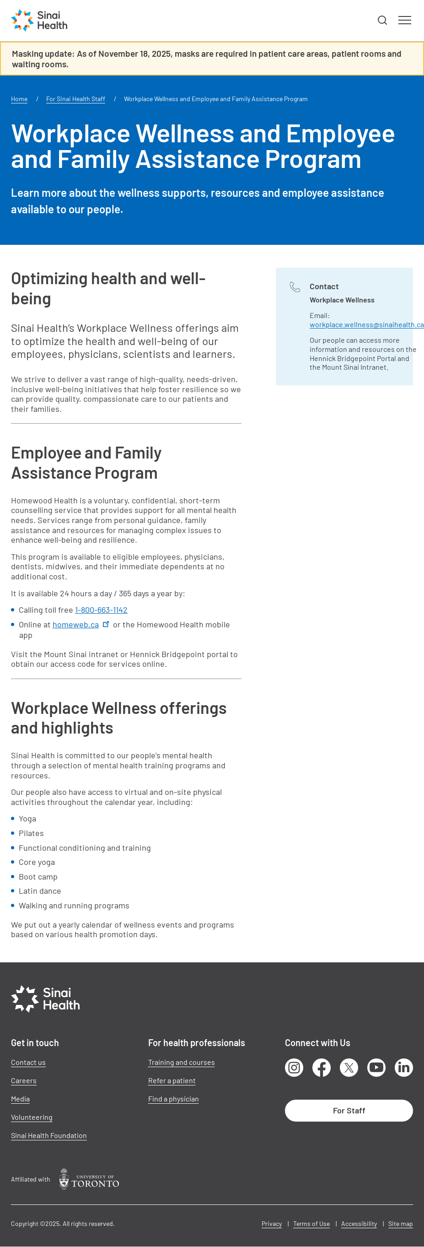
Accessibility (359, 1223)
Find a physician (173, 1098)
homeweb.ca (82, 624)
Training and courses (181, 1062)
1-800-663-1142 (101, 610)
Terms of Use (311, 1223)
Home (19, 99)
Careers (24, 1080)
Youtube (376, 1067)
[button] (383, 21)
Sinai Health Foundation (49, 1135)
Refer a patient (172, 1080)
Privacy (272, 1223)
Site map (400, 1223)
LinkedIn (404, 1067)
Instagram (294, 1067)
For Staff (349, 1110)
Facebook (321, 1067)
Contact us (28, 1062)
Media (20, 1098)
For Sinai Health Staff (75, 99)
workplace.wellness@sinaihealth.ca (367, 324)
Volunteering (32, 1116)
